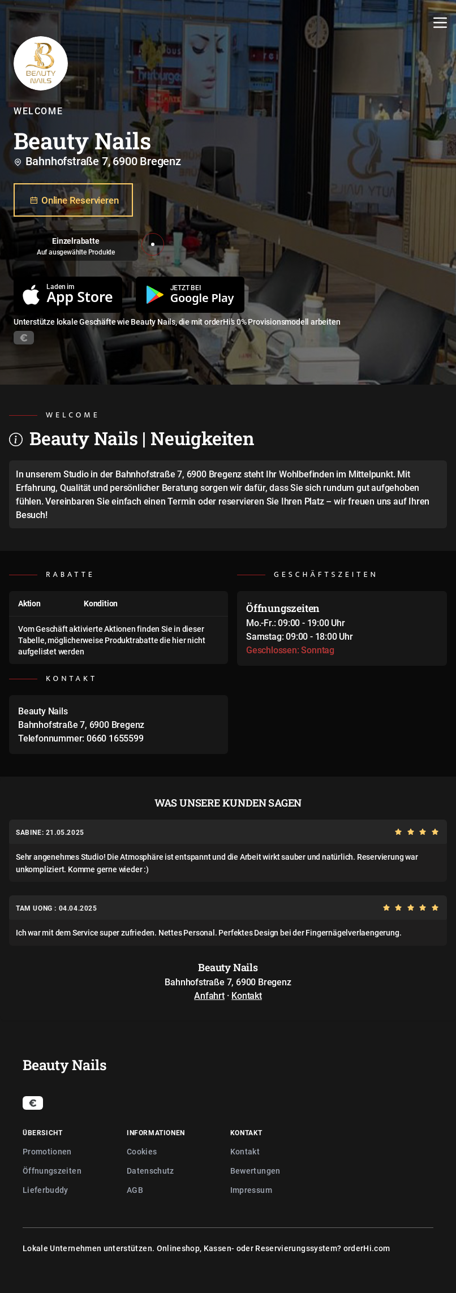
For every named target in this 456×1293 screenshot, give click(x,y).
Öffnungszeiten (52, 1170)
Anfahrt (209, 995)
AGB (135, 1189)
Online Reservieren (73, 200)
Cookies (142, 1151)
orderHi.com (366, 1248)
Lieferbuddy (45, 1189)
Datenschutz (150, 1170)
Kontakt (246, 995)
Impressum (251, 1189)
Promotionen (47, 1151)
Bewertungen (255, 1170)
